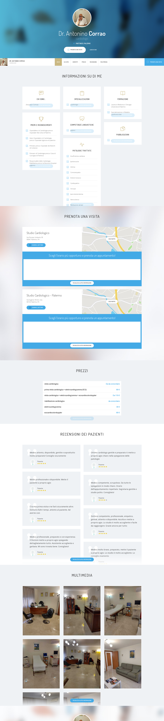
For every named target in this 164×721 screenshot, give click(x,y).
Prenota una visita (154, 62)
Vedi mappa (111, 239)
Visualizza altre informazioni (82, 559)
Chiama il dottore (36, 245)
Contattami (93, 50)
